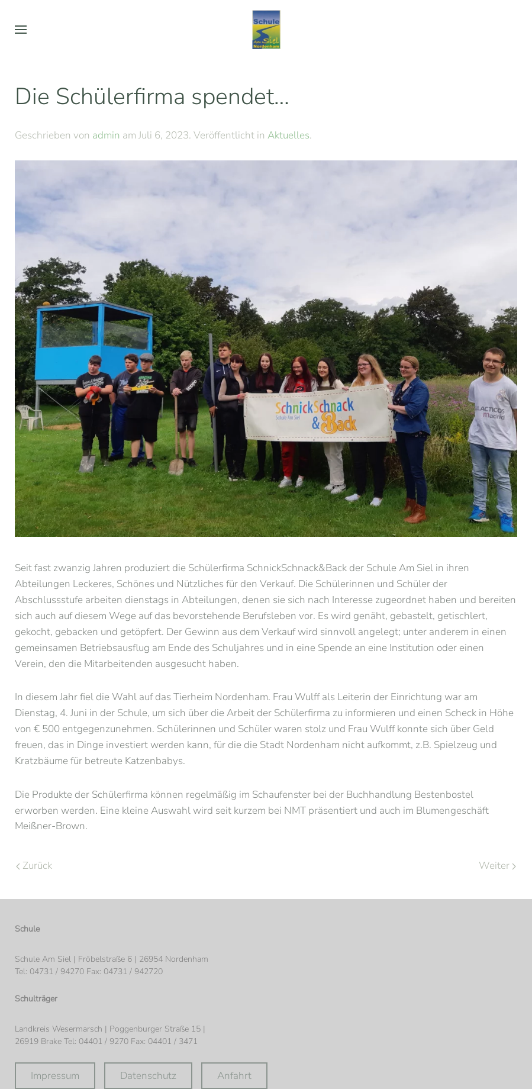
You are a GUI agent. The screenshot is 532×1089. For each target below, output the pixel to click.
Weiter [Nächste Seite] (497, 865)
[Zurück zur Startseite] (266, 29)
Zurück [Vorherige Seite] (34, 865)
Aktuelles (288, 135)
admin (106, 135)
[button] (21, 29)
